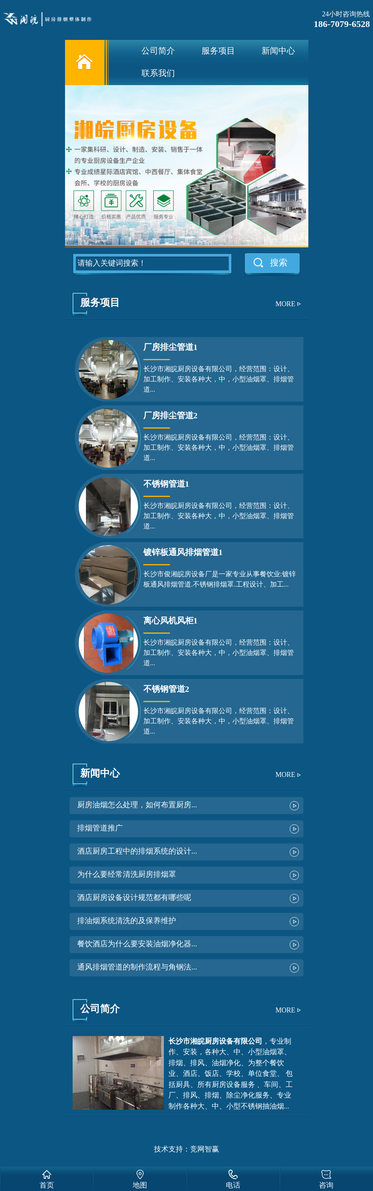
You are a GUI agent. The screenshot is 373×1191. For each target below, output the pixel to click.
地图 (140, 1185)
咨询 (326, 1185)
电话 (233, 1185)
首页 (47, 1185)
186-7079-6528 (342, 24)
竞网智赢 (204, 1149)
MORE (285, 304)
